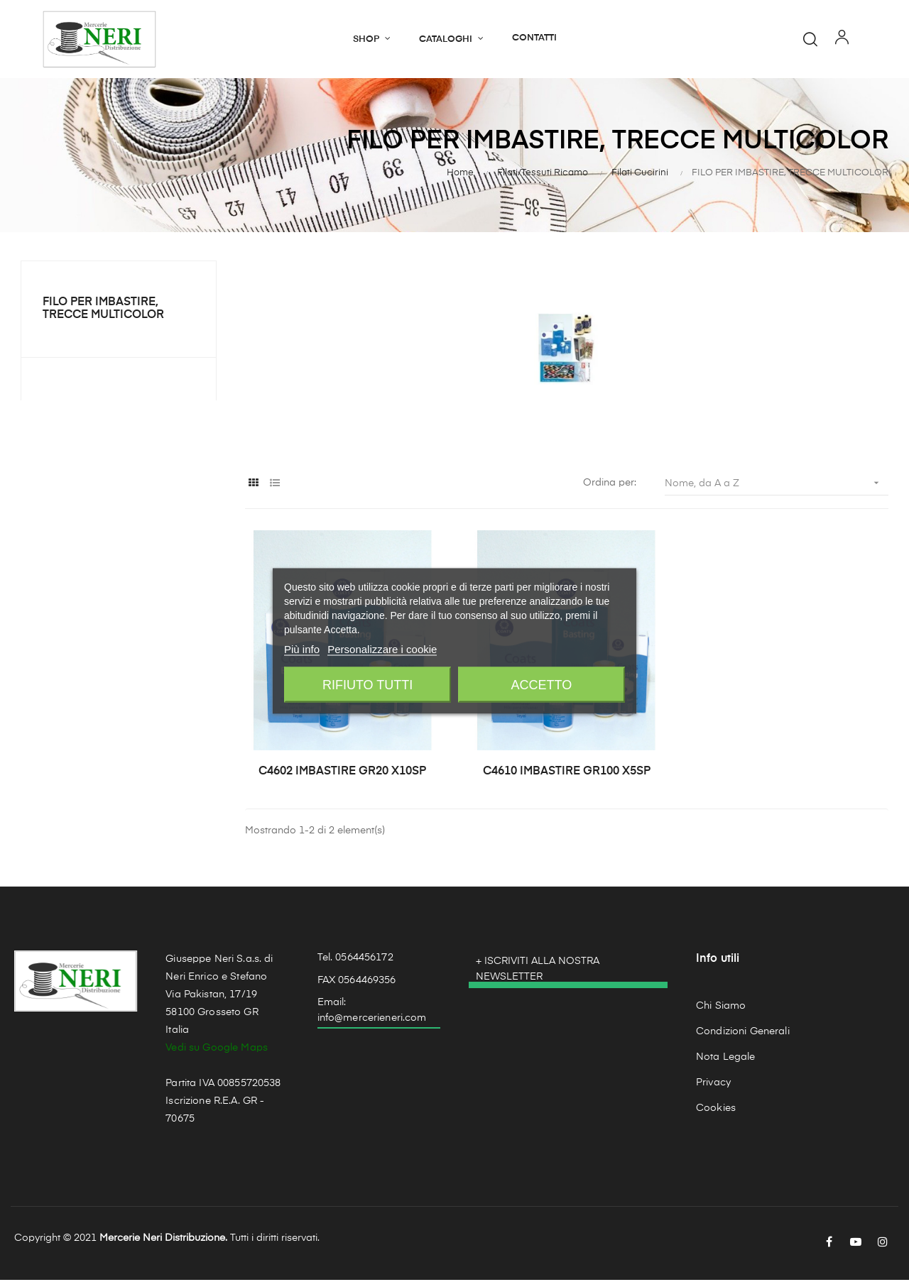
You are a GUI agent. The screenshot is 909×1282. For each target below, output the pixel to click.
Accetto (541, 685)
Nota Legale (726, 1059)
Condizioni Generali (743, 1034)
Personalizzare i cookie (382, 649)
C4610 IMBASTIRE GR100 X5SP (567, 773)
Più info (302, 649)
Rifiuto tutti (367, 685)
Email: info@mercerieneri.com (372, 1012)
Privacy (713, 1085)
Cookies (716, 1110)
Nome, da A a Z (776, 485)
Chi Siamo (721, 1008)
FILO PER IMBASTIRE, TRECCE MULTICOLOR (103, 311)
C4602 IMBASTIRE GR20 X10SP (342, 773)
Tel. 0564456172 (355, 960)
